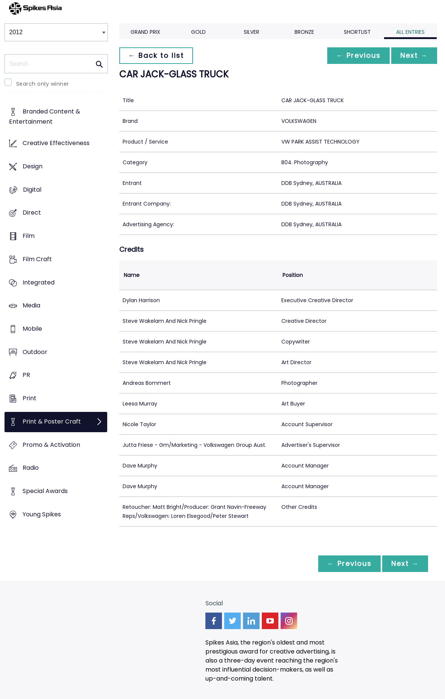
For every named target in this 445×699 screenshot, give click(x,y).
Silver (251, 32)
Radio (31, 468)
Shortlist (357, 32)
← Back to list (156, 55)
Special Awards (45, 491)
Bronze (304, 32)
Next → (414, 55)
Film (29, 235)
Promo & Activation (51, 444)
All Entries (410, 32)
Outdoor (35, 352)
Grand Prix (145, 32)
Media (31, 305)
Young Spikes (42, 514)
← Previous (358, 55)
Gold (198, 32)
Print (29, 398)
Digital (32, 189)
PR (26, 375)
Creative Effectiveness (56, 143)
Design (33, 166)
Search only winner (42, 84)
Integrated (39, 282)
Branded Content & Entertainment (44, 116)
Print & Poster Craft (52, 421)
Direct (32, 213)
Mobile (32, 328)
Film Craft (37, 259)
